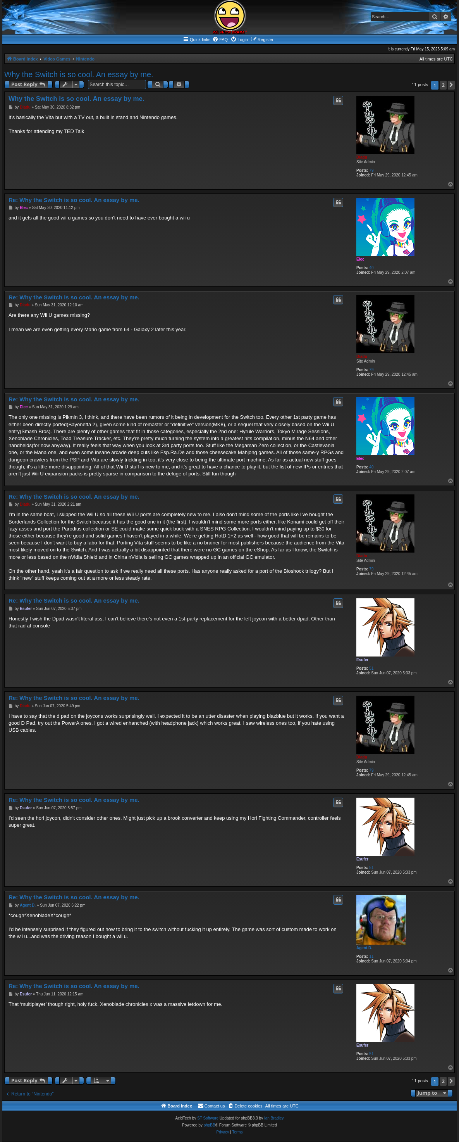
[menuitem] (220, 39)
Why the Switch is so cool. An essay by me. (78, 74)
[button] (451, 85)
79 (371, 170)
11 (371, 956)
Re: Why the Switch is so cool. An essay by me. (74, 200)
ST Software (207, 1118)
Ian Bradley (274, 1118)
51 (371, 668)
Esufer (362, 660)
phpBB (209, 1125)
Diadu (361, 157)
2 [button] (443, 84)
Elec (360, 259)
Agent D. (364, 948)
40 (371, 268)
